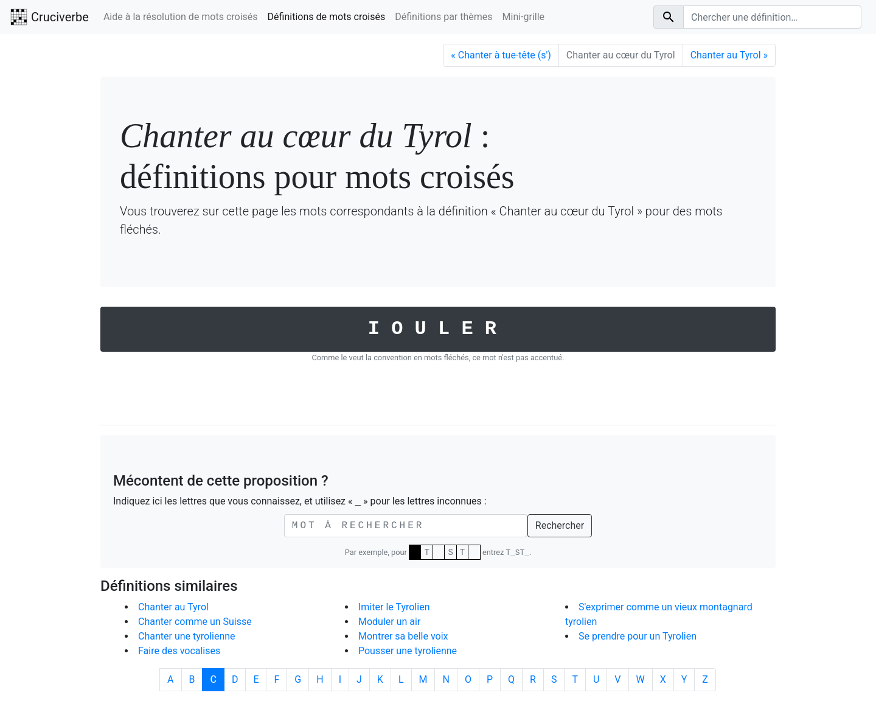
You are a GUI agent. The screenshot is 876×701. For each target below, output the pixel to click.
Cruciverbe (49, 17)
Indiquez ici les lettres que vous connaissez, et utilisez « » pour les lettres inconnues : (300, 501)
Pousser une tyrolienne (407, 651)
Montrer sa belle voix (403, 636)
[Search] (772, 17)
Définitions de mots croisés (327, 17)
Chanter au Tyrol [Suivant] (729, 55)
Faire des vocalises (179, 651)
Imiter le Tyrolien (393, 607)
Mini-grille (523, 17)
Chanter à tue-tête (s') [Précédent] (501, 55)
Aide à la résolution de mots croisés (180, 17)
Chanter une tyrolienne (186, 636)
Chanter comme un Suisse (195, 621)
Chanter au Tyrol (173, 607)
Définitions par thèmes (443, 17)
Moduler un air (389, 621)
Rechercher (559, 525)
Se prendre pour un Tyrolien (638, 636)
